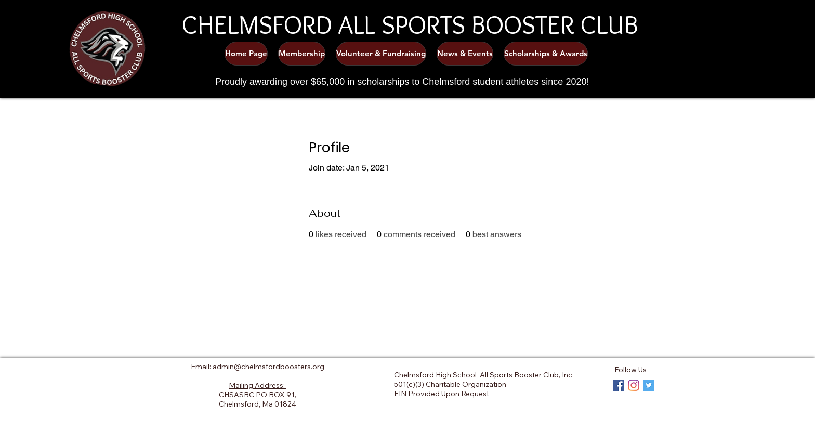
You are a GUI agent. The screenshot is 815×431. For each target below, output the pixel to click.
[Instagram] (633, 385)
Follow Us (630, 369)
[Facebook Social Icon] (618, 385)
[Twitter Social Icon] (648, 385)
